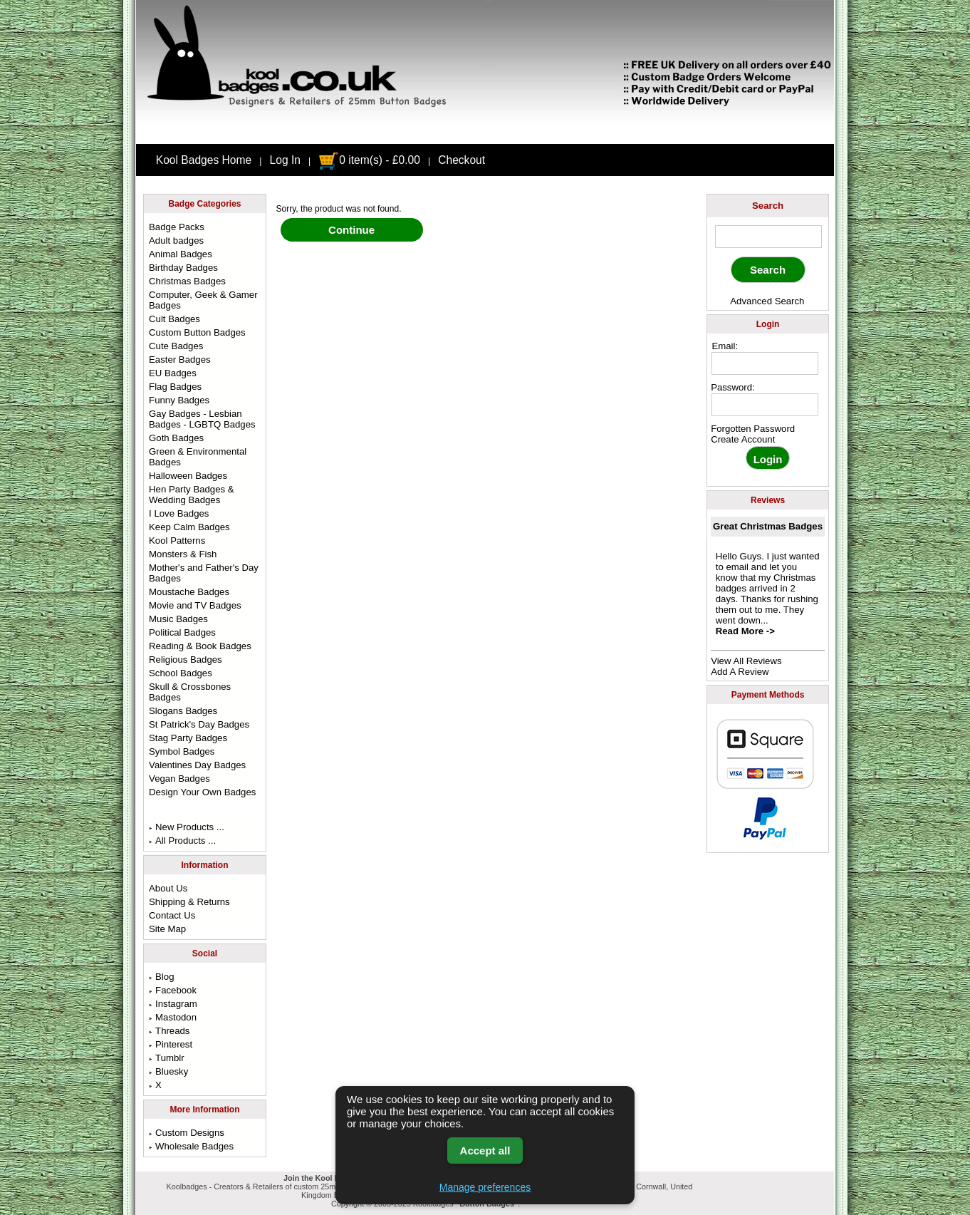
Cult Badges (174, 319)
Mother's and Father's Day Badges (204, 573)
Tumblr (166, 1058)
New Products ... (186, 827)
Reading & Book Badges (200, 646)
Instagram (173, 1003)
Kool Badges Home (203, 160)
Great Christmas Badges (768, 526)
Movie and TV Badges (195, 605)
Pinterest (170, 1044)
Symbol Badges (181, 751)
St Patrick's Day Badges (199, 724)
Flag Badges (175, 386)
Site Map (167, 929)
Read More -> (745, 631)
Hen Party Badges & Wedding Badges (191, 494)
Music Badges (178, 619)
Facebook (173, 990)
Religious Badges (185, 659)
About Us (168, 888)
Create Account (743, 439)
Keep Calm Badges (189, 527)
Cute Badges (176, 346)
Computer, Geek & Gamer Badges (203, 300)
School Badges (180, 673)
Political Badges (182, 632)
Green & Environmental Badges (197, 456)
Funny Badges (179, 400)
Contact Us (172, 915)
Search (767, 205)
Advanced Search (767, 301)
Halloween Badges (188, 475)
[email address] (764, 363)
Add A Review (739, 671)
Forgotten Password (753, 428)
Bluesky (168, 1071)
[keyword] (768, 236)
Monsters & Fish (183, 554)
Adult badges (176, 240)
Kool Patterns (177, 540)
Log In (285, 160)
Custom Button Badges (197, 332)
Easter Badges (180, 359)
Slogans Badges (183, 710)
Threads (169, 1030)
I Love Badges (179, 513)
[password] (764, 404)
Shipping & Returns (189, 901)
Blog (161, 976)
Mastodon (173, 1017)
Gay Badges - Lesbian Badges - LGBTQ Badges (202, 419)
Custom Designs (186, 1132)
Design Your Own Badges (202, 792)
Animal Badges (180, 254)
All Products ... (182, 840)
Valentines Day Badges (197, 765)
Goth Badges (176, 438)
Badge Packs (176, 227)
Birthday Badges (183, 267)
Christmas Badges (187, 281)
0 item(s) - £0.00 (369, 160)
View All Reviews (746, 661)
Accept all (485, 1150)
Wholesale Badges (191, 1146)
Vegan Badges (179, 778)
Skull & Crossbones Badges (190, 692)
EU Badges (173, 373)
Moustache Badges (189, 591)
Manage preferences (485, 1187)
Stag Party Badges (188, 738)
